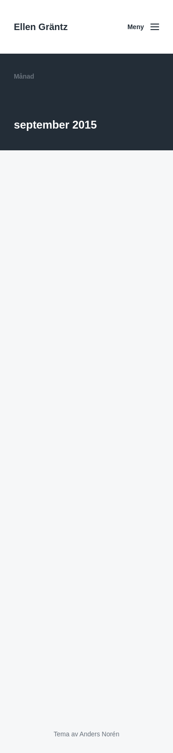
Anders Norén (99, 734)
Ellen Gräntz (41, 27)
